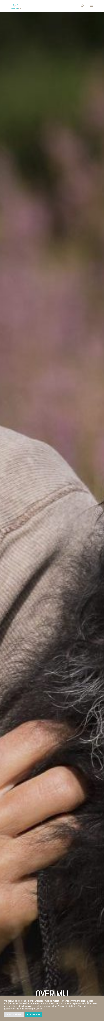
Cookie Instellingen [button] (13, 1014)
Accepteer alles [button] (33, 1014)
